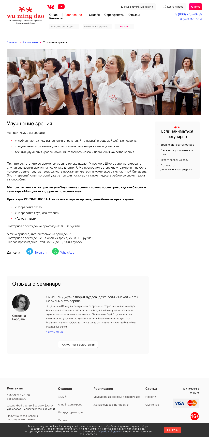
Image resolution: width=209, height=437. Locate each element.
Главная (12, 42)
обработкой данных (110, 431)
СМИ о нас (152, 404)
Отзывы (134, 15)
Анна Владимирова (70, 404)
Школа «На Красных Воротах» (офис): (30, 405)
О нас (53, 15)
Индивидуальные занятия (137, 6)
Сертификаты (114, 15)
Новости (150, 396)
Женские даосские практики (111, 404)
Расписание (73, 15)
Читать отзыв (54, 331)
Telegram (41, 252)
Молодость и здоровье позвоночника (116, 396)
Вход (195, 6)
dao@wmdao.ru (16, 398)
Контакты (56, 18)
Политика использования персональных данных (23, 417)
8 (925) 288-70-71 (191, 19)
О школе (65, 389)
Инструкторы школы (71, 412)
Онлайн (94, 15)
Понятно (172, 430)
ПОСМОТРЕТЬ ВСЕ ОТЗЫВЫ (77, 344)
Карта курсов (173, 6)
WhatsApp (67, 252)
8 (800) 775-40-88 (188, 14)
